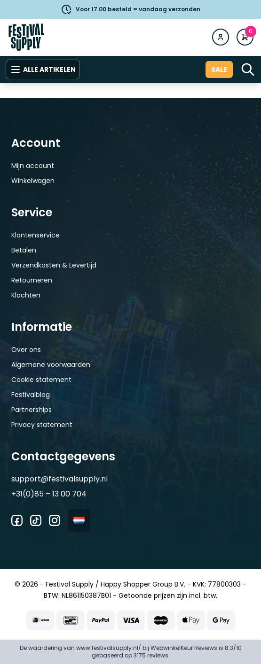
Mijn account (32, 165)
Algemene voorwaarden (50, 364)
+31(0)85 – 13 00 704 (49, 493)
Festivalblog (30, 394)
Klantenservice (35, 235)
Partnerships (31, 409)
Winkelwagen (33, 180)
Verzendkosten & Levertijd (53, 265)
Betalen (23, 250)
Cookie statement (41, 379)
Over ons (26, 349)
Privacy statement (41, 424)
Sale (219, 69)
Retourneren (31, 280)
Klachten (25, 295)
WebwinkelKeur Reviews (183, 648)
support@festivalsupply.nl (59, 478)
